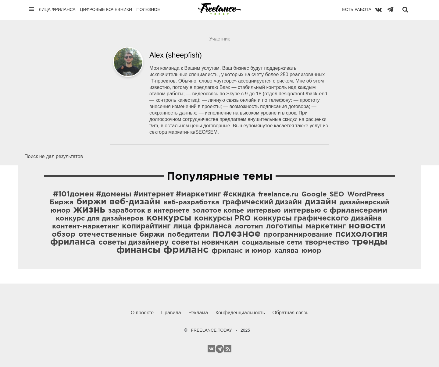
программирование (298, 235)
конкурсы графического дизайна (318, 218)
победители (188, 235)
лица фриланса (202, 226)
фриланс (186, 250)
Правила (171, 312)
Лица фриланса (57, 9)
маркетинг (326, 226)
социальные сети (272, 243)
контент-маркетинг (85, 227)
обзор (63, 234)
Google (314, 195)
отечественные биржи (121, 234)
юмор (311, 251)
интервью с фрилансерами (335, 210)
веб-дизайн (134, 202)
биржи (91, 202)
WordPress (365, 195)
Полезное (148, 9)
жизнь (89, 210)
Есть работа (356, 9)
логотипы (284, 226)
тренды (369, 242)
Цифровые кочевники (106, 9)
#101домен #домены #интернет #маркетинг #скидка (154, 194)
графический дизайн (262, 202)
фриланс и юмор (241, 251)
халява (286, 251)
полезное (236, 234)
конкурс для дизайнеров (100, 219)
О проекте (142, 312)
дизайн (321, 202)
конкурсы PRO (222, 218)
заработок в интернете (148, 211)
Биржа (61, 202)
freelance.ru (278, 195)
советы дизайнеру (133, 242)
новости (367, 226)
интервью (264, 211)
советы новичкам (205, 242)
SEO (337, 195)
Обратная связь (290, 312)
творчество (327, 242)
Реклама (198, 312)
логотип (249, 227)
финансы (138, 250)
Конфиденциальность (240, 312)
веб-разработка (191, 202)
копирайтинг (146, 226)
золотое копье (218, 211)
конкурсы (169, 218)
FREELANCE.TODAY (211, 330)
